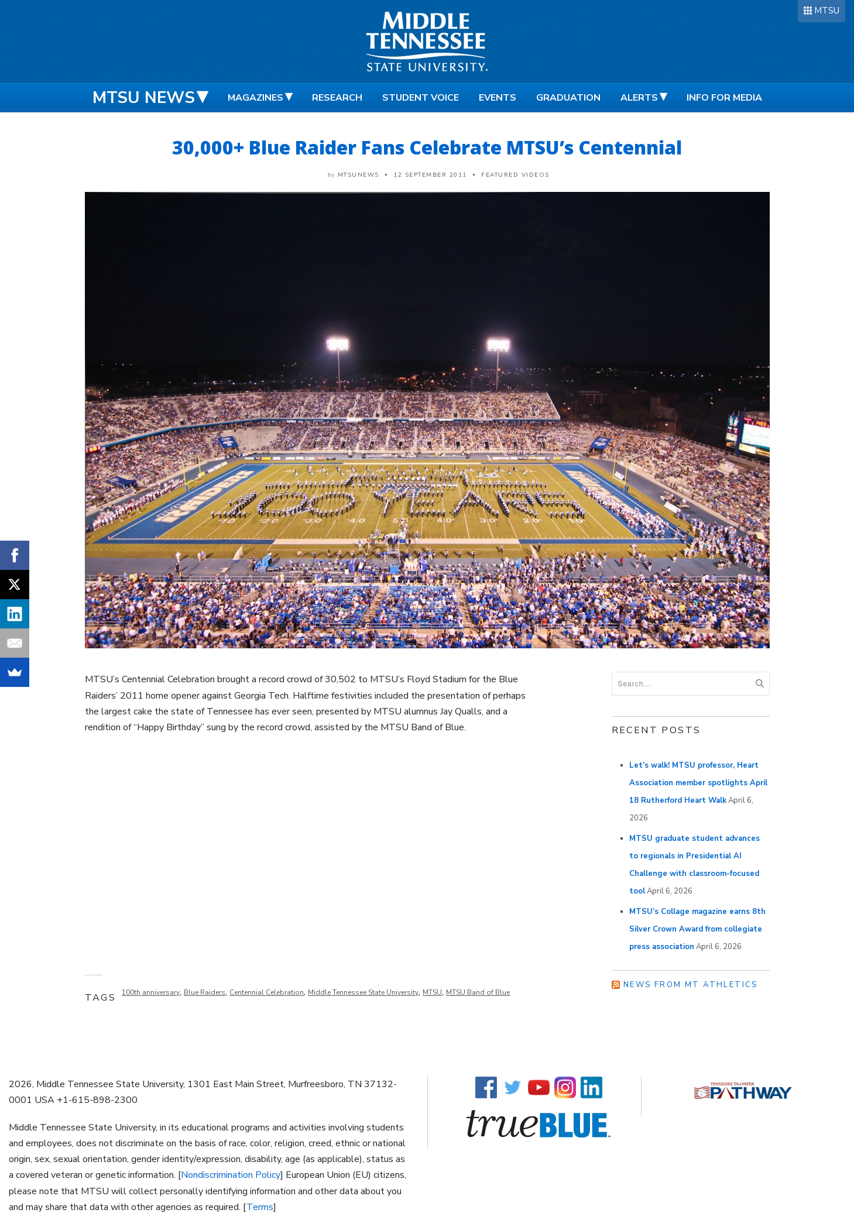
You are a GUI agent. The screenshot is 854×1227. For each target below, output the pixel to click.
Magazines (255, 97)
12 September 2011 (430, 175)
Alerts (639, 97)
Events (497, 97)
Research (337, 97)
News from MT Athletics (690, 984)
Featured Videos (515, 175)
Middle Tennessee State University (363, 992)
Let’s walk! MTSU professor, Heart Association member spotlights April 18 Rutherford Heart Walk (698, 783)
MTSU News (143, 98)
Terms (259, 1207)
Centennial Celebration (266, 992)
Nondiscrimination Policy (230, 1174)
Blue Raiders (204, 992)
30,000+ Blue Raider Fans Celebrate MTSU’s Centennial (427, 147)
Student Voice (420, 97)
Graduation (568, 97)
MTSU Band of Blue (478, 992)
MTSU (826, 10)
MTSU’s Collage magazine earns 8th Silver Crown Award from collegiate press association (697, 929)
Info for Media (724, 97)
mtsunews (358, 175)
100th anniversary (151, 992)
